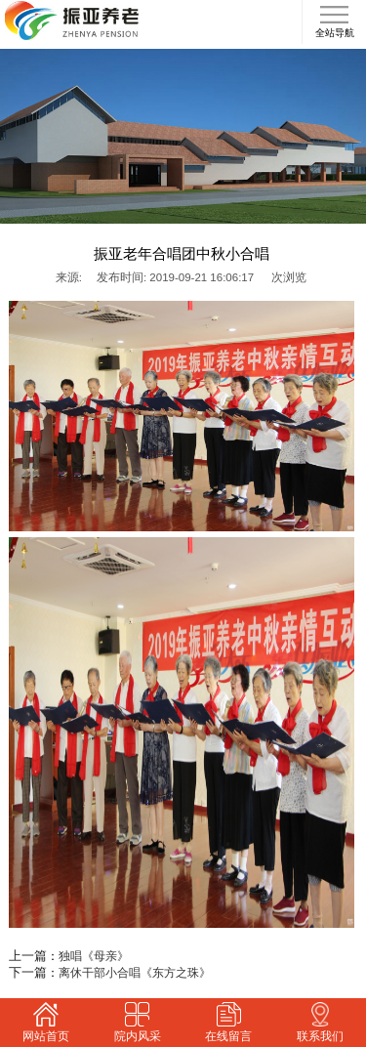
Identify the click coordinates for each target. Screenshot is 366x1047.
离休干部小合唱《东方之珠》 (135, 973)
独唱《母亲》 (94, 956)
